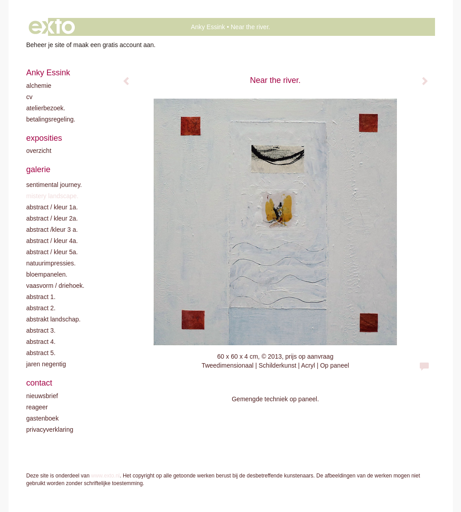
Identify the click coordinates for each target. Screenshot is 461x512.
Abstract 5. (41, 352)
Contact (39, 382)
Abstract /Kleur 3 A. (52, 229)
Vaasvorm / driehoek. (55, 285)
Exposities (44, 138)
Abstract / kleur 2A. (52, 218)
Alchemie (39, 85)
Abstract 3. (41, 330)
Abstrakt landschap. (53, 319)
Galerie (38, 169)
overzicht (39, 150)
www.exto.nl (105, 476)
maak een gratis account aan (113, 44)
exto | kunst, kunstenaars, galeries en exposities (51, 27)
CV (29, 96)
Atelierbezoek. (45, 108)
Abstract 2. (41, 308)
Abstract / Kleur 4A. (52, 240)
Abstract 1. (41, 296)
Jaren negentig (46, 364)
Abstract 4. (41, 341)
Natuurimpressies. (51, 263)
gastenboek (42, 418)
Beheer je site (45, 44)
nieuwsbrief (42, 395)
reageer (37, 407)
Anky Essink (208, 26)
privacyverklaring (49, 429)
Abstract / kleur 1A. (52, 207)
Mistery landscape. (52, 196)
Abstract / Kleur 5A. (52, 252)
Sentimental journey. (54, 184)
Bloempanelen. (47, 274)
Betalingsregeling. (51, 119)
